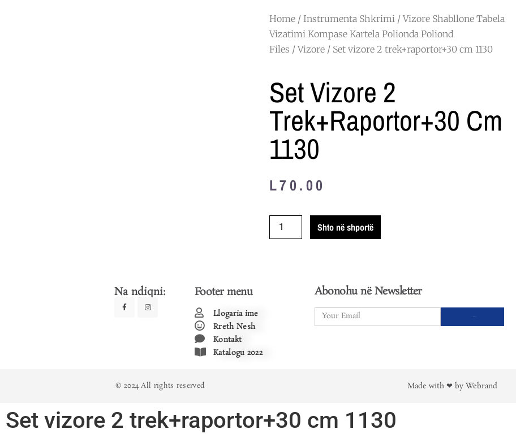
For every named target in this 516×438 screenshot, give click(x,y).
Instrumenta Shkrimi (349, 18)
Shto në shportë (345, 227)
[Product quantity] (285, 227)
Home (282, 18)
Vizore (311, 49)
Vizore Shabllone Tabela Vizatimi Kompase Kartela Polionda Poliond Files (387, 34)
